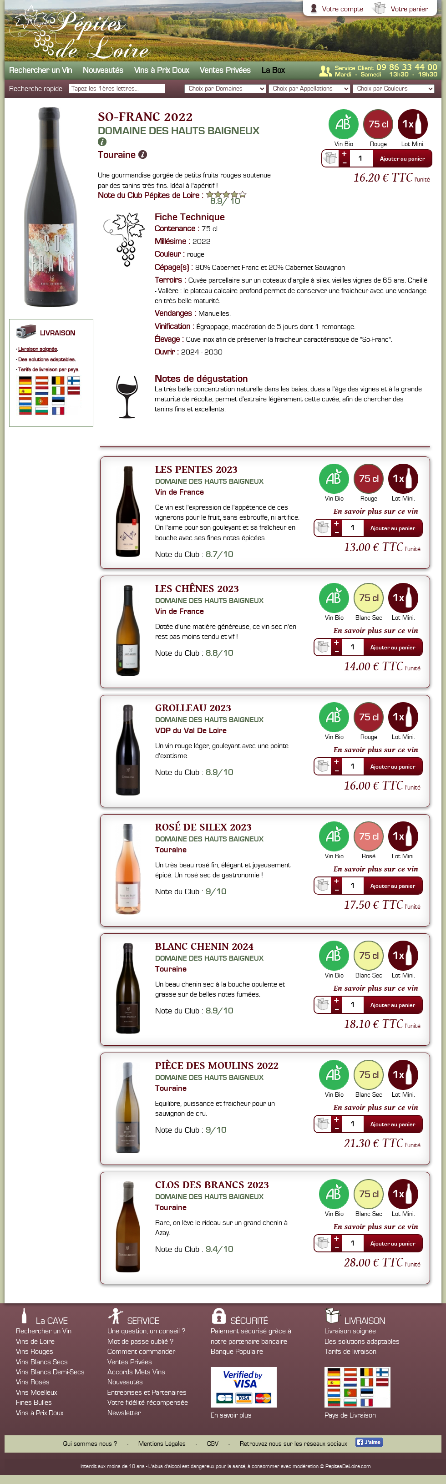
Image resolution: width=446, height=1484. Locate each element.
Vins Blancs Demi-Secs (50, 1372)
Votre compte (341, 9)
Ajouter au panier (402, 159)
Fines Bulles (34, 1402)
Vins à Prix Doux (161, 70)
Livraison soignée (37, 349)
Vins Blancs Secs (42, 1362)
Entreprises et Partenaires (147, 1392)
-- (344, 162)
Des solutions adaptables (46, 360)
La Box (273, 70)
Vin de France (179, 492)
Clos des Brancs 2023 (212, 1184)
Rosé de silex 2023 (203, 827)
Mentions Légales (162, 1444)
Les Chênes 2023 (197, 588)
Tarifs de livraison (350, 1351)
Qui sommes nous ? (90, 1444)
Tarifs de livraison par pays (48, 370)
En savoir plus (231, 1415)
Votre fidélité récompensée (147, 1402)
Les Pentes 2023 (196, 469)
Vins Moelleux (36, 1392)
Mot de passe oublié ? (140, 1341)
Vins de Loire (35, 1341)
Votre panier (408, 9)
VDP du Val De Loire (191, 730)
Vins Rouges (34, 1351)
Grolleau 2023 (193, 707)
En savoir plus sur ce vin (376, 511)
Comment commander (141, 1351)
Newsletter (124, 1413)
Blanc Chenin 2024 (204, 946)
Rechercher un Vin (40, 70)
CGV (212, 1444)
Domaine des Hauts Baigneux (178, 136)
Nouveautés (103, 70)
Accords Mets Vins (136, 1372)
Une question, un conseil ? (146, 1331)
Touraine (122, 154)
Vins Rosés (33, 1382)
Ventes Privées (225, 70)
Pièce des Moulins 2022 (217, 1065)
